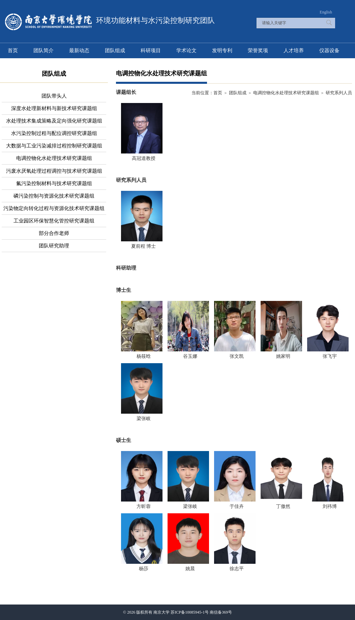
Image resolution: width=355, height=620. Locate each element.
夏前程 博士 (143, 246)
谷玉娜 (190, 356)
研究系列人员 (339, 92)
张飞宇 (330, 356)
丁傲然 (283, 506)
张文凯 (237, 356)
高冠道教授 (143, 158)
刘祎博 (330, 506)
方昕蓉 (144, 506)
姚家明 (283, 356)
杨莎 (143, 568)
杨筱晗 (144, 356)
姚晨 (190, 568)
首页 (217, 92)
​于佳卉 (237, 506)
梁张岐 (144, 418)
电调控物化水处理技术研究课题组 (286, 92)
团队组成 (237, 92)
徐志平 (237, 568)
